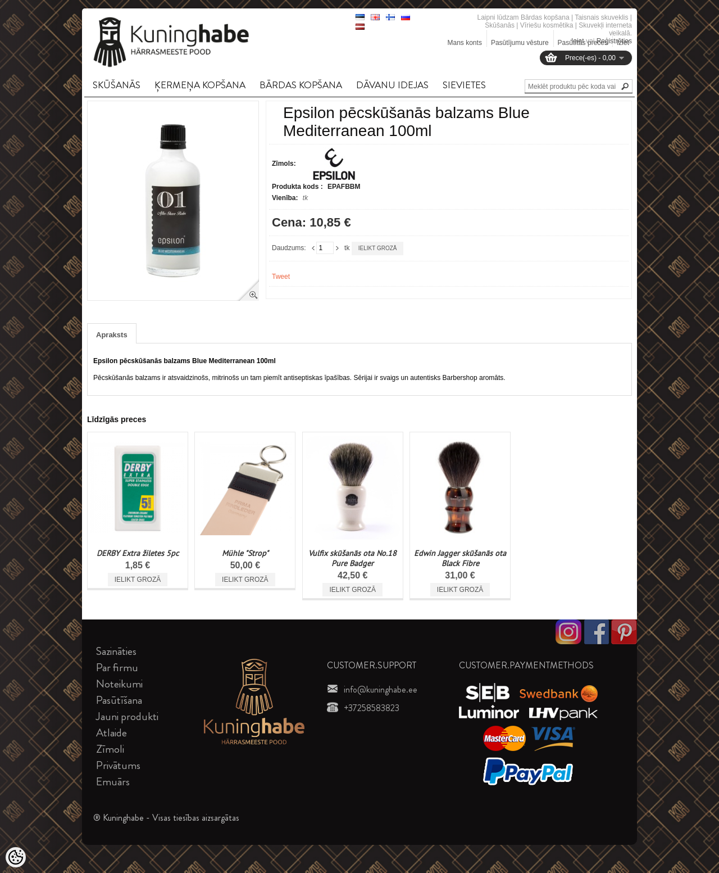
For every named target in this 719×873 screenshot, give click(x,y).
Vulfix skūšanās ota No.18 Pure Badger (352, 558)
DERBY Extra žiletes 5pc (138, 553)
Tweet (281, 277)
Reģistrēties (614, 41)
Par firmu (117, 667)
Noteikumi (119, 684)
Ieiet (577, 41)
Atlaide (111, 733)
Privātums (118, 765)
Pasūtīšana (119, 700)
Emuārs (113, 782)
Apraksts (112, 335)
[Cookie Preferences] (16, 857)
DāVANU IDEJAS (392, 85)
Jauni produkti (127, 716)
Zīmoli (110, 749)
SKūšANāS (116, 85)
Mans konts (465, 43)
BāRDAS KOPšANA (301, 85)
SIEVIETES (464, 85)
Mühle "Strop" (245, 553)
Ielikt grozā (377, 248)
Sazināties (116, 651)
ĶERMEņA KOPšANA (199, 85)
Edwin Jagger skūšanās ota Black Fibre (460, 558)
